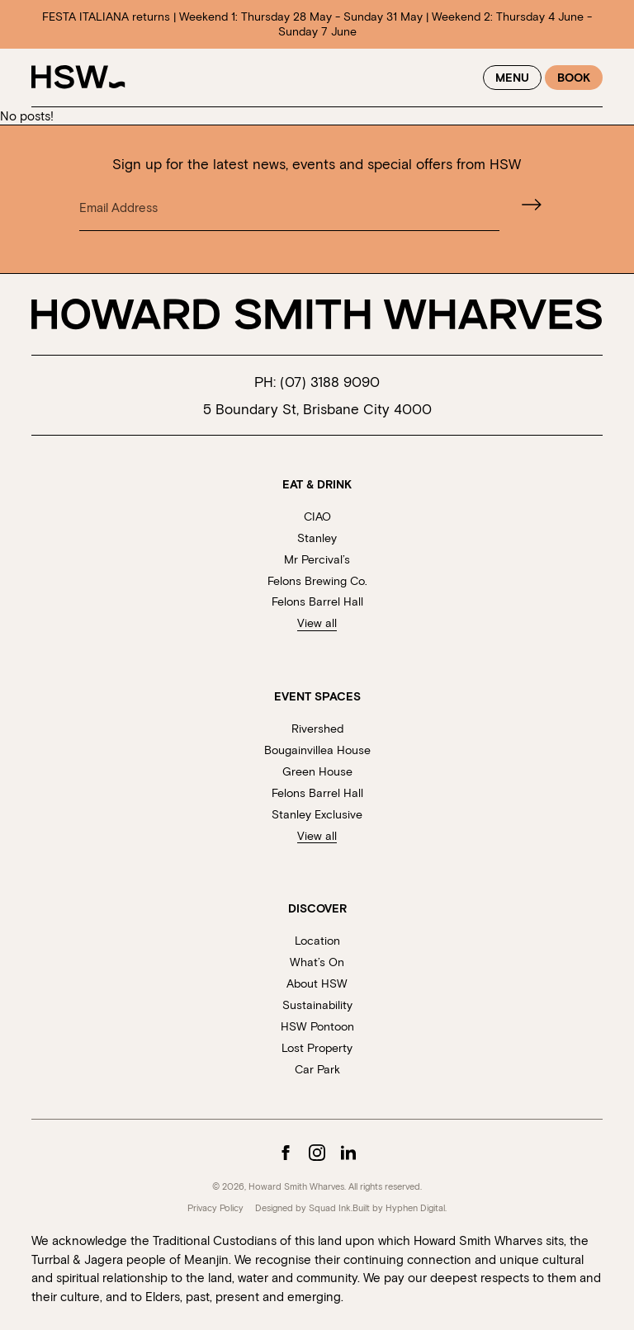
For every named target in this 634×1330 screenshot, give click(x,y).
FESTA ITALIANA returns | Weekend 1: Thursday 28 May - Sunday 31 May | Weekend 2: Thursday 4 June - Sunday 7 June (317, 24)
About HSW (317, 983)
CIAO (317, 516)
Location (317, 940)
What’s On (317, 962)
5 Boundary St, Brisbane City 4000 (317, 408)
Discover (317, 908)
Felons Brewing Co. (317, 580)
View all (317, 622)
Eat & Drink (317, 484)
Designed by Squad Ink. (303, 1207)
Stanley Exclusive (317, 814)
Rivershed (317, 728)
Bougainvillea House (317, 750)
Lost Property (317, 1047)
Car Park (317, 1069)
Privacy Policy (215, 1207)
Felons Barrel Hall (317, 601)
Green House (317, 771)
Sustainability (317, 1005)
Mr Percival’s (317, 559)
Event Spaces (317, 696)
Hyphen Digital (415, 1207)
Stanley (317, 538)
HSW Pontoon (317, 1026)
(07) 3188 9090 (330, 381)
